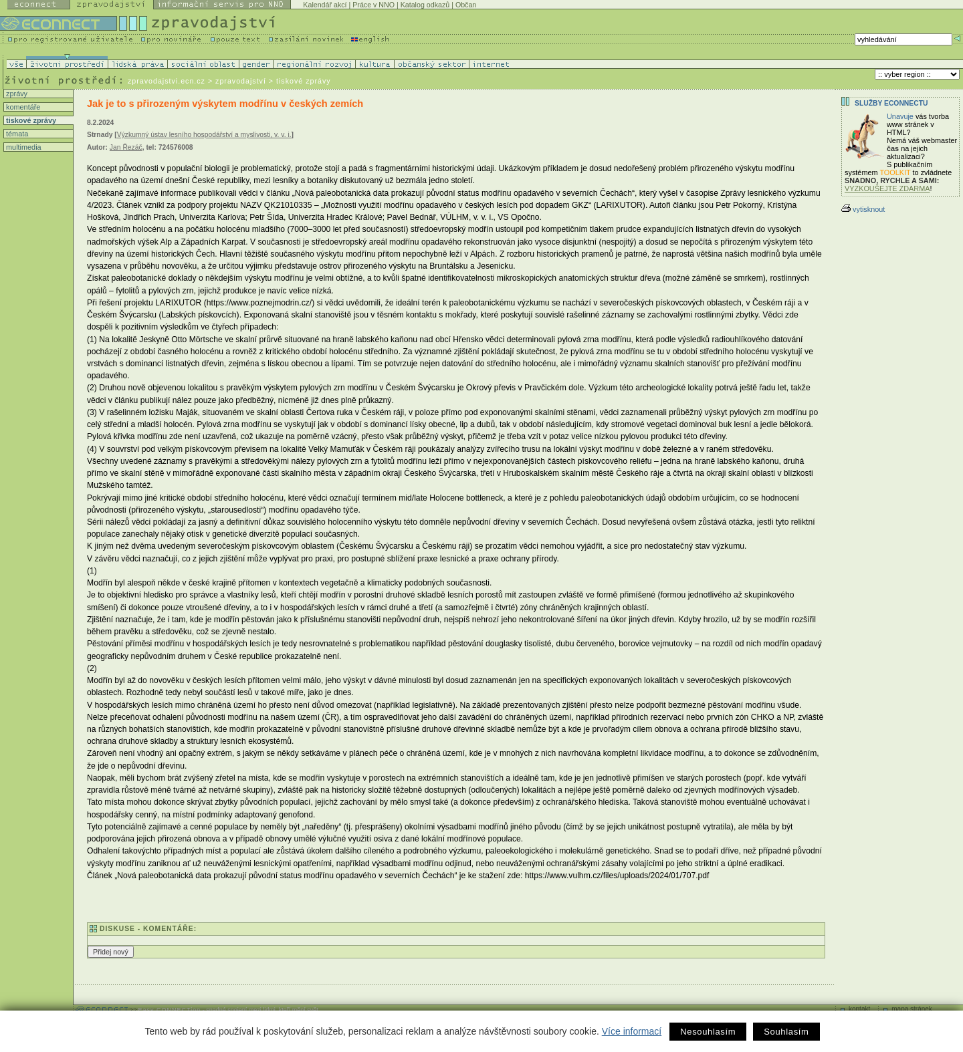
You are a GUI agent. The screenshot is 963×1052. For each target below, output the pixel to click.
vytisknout (863, 209)
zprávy (15, 94)
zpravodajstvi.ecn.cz (166, 81)
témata (16, 134)
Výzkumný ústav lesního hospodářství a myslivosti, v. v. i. (204, 134)
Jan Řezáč (126, 147)
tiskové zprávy (30, 120)
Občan (465, 5)
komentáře (22, 107)
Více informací (631, 1031)
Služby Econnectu (891, 103)
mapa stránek (911, 1009)
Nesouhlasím (708, 1032)
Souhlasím (786, 1032)
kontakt (859, 1009)
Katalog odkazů (425, 5)
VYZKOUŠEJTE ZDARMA (887, 188)
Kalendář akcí (324, 5)
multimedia (22, 147)
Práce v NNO (373, 5)
